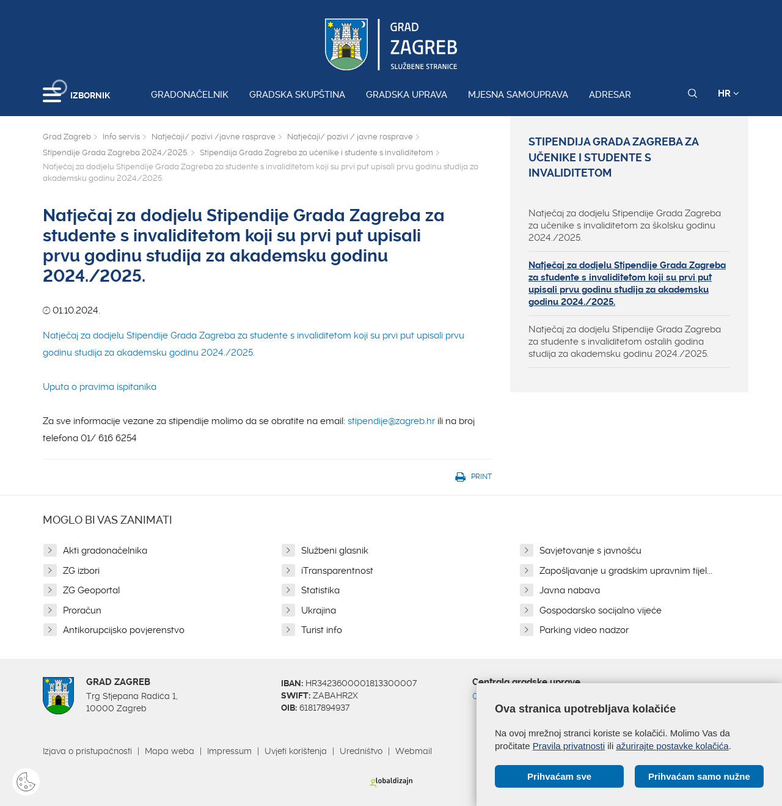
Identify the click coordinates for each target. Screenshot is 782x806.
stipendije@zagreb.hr (391, 421)
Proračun (82, 610)
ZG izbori (81, 570)
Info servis (121, 136)
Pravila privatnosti (569, 746)
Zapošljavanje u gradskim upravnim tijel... (625, 570)
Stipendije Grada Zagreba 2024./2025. (115, 152)
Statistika (320, 590)
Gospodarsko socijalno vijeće (600, 610)
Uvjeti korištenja (296, 751)
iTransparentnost (337, 570)
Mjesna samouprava (518, 94)
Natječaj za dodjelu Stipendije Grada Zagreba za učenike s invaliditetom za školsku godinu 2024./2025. (624, 225)
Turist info (321, 630)
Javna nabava (569, 590)
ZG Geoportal (91, 590)
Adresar (610, 94)
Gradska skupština (297, 94)
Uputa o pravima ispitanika (99, 386)
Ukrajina (318, 610)
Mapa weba (169, 751)
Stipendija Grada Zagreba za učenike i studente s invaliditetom (316, 152)
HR (728, 93)
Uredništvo (361, 751)
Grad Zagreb (67, 136)
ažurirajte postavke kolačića (672, 746)
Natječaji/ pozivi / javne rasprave (350, 136)
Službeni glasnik (334, 550)
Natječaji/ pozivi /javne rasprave (214, 136)
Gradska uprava (406, 94)
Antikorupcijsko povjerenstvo (124, 630)
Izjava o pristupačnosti (87, 751)
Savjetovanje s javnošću (590, 550)
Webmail (413, 751)
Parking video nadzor (584, 630)
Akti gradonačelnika (105, 550)
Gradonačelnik (189, 94)
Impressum (229, 751)
